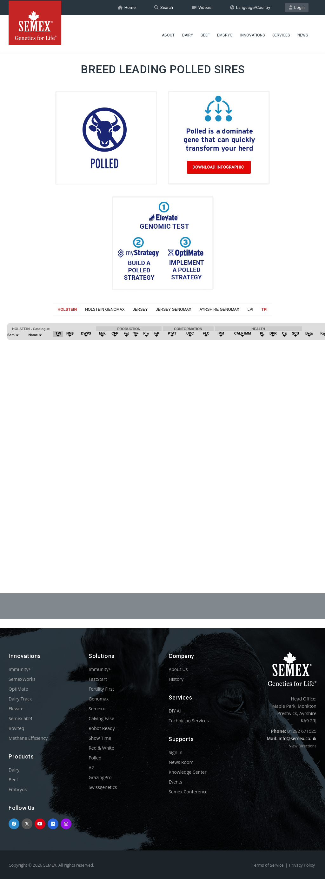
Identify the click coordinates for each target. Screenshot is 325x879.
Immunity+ (20, 669)
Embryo (225, 33)
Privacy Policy (302, 865)
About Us (178, 669)
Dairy (187, 33)
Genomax (99, 699)
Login (297, 7)
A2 (91, 768)
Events (175, 782)
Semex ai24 (20, 718)
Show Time (100, 738)
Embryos (18, 789)
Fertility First (101, 689)
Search (163, 7)
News (302, 33)
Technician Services (189, 721)
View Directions (302, 746)
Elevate (16, 709)
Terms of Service (268, 865)
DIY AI (175, 711)
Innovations (252, 33)
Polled (95, 758)
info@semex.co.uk (297, 738)
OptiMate (18, 689)
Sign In (175, 752)
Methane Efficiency (28, 738)
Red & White (101, 748)
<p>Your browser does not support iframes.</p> (162, 439)
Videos (201, 7)
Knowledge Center (187, 772)
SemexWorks (22, 679)
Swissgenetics (103, 787)
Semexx (97, 709)
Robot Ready (102, 728)
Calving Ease (101, 718)
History (176, 679)
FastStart (98, 679)
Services (281, 33)
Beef (205, 33)
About (168, 33)
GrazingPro (100, 777)
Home (127, 7)
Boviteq (16, 728)
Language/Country (250, 7)
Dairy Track (20, 699)
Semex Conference (188, 792)
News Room (181, 762)
